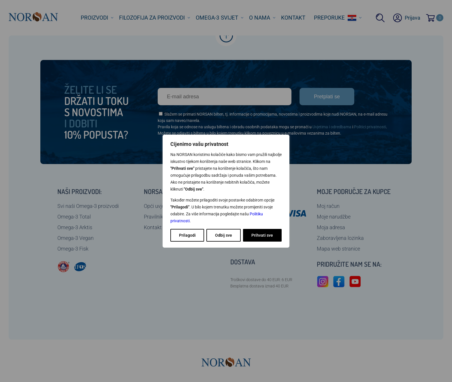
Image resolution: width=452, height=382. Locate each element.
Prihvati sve (262, 235)
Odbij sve (223, 235)
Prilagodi (187, 235)
